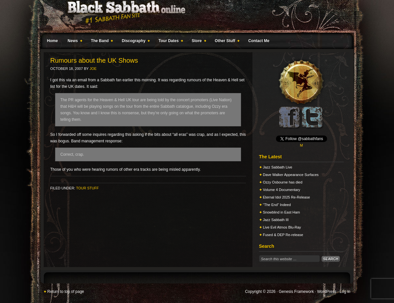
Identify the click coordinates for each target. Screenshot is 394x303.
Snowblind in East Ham (281, 212)
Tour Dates (169, 42)
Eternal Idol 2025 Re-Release (286, 197)
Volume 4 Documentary (281, 190)
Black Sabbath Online (193, 16)
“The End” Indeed (277, 205)
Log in (345, 291)
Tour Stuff (87, 188)
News (73, 42)
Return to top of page (65, 291)
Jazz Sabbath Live (277, 167)
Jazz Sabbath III (276, 220)
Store (198, 42)
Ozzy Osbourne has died (282, 182)
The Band (101, 42)
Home (52, 41)
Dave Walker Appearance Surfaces (291, 175)
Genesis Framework (296, 291)
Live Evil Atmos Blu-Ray (282, 227)
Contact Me (258, 41)
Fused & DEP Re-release (283, 235)
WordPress (326, 291)
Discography (134, 42)
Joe (93, 69)
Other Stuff (226, 42)
